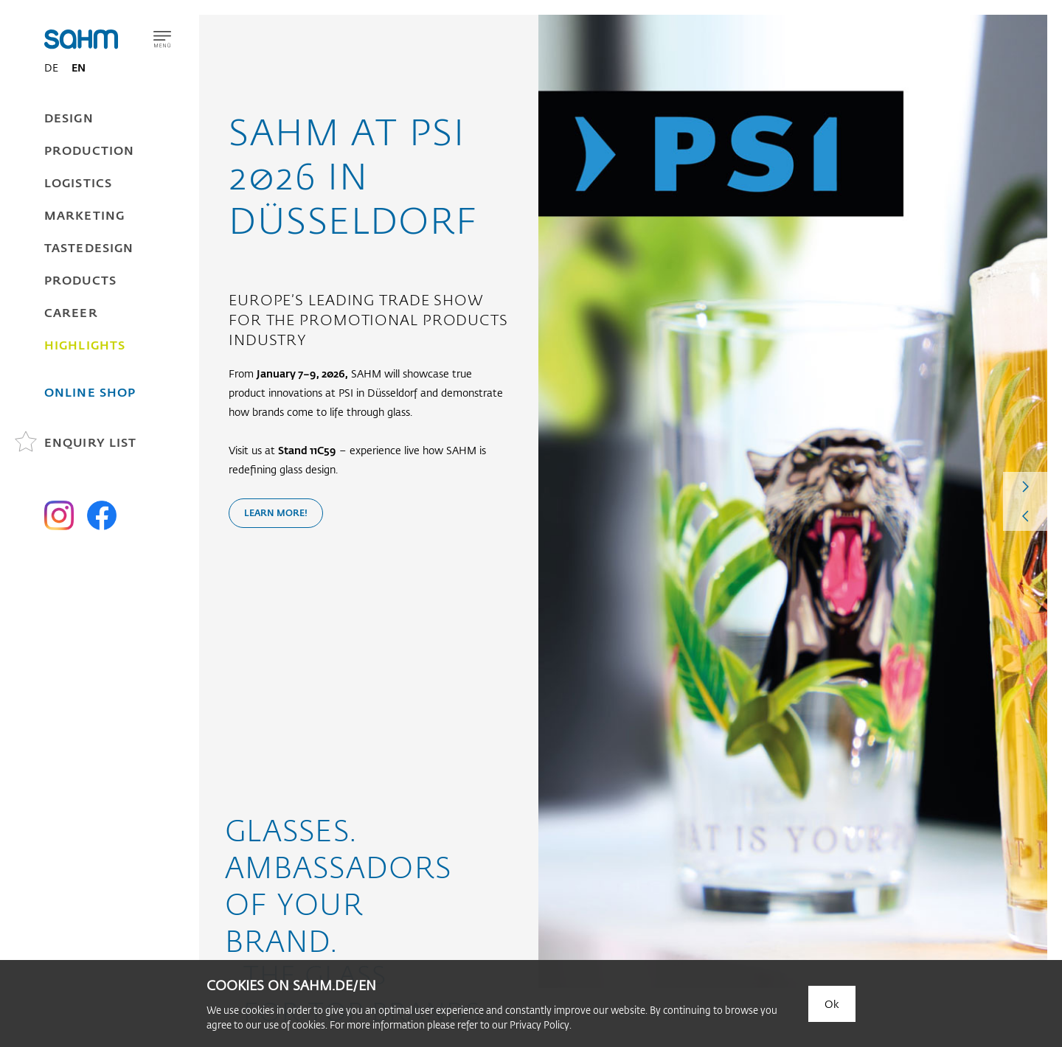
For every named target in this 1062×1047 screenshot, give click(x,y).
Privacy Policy (539, 1024)
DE (51, 67)
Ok (832, 1004)
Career (71, 312)
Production (89, 150)
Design (69, 117)
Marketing (84, 215)
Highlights (84, 344)
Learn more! (276, 512)
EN (79, 67)
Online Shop (90, 392)
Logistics (78, 182)
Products (80, 280)
